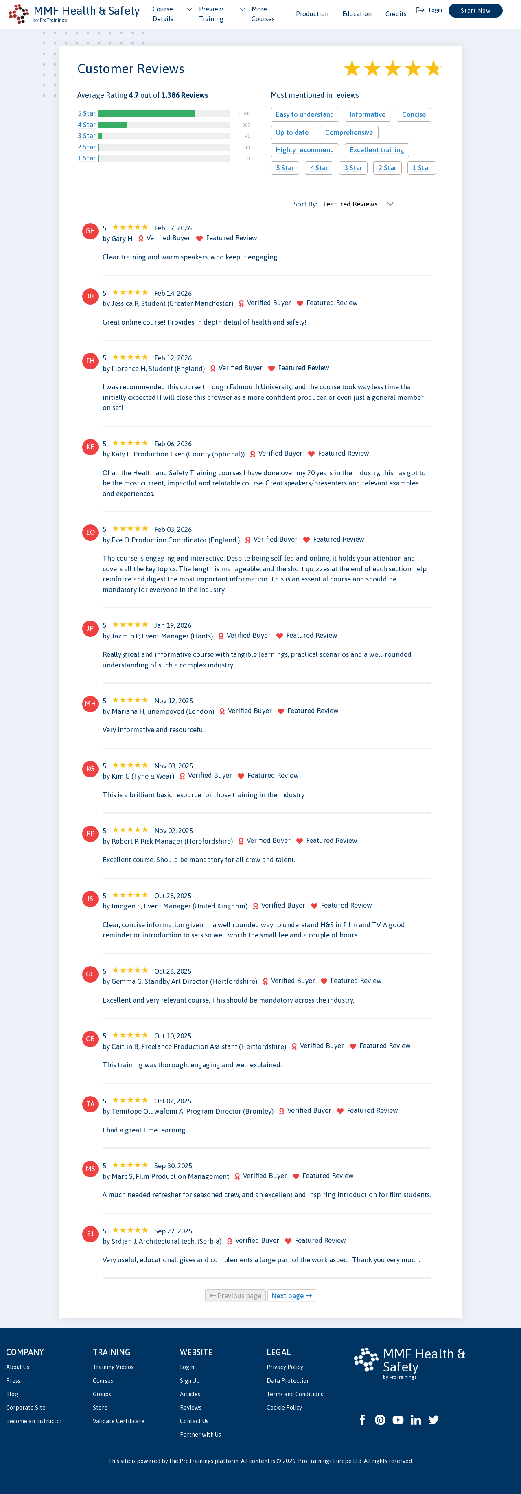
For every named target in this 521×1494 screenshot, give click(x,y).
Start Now (475, 10)
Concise (414, 114)
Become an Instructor (34, 1421)
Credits (396, 14)
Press (13, 1381)
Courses (103, 1381)
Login (187, 1367)
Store (100, 1407)
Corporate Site (26, 1407)
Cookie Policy (284, 1407)
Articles (190, 1394)
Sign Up (190, 1381)
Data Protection (288, 1381)
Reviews (190, 1407)
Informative (368, 114)
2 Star (87, 147)
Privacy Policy (285, 1367)
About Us (17, 1367)
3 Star (87, 136)
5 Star (87, 113)
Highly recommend (305, 150)
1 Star (87, 158)
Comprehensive (349, 132)
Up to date (292, 132)
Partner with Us (200, 1434)
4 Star (87, 125)
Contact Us (194, 1421)
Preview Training (211, 13)
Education (357, 14)
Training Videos (113, 1367)
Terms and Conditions (295, 1394)
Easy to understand (305, 114)
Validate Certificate (118, 1421)
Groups (102, 1394)
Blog (12, 1394)
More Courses (263, 13)
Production (312, 14)
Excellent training (377, 150)
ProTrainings (196, 1461)
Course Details (163, 13)
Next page (292, 1296)
